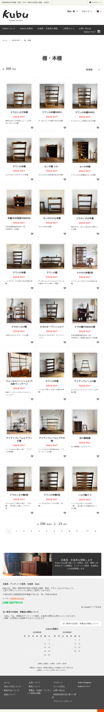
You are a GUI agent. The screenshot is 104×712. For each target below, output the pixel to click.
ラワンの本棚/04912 (85, 111)
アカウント (96, 2)
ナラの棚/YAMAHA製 (84, 325)
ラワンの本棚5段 (52, 494)
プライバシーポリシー (61, 697)
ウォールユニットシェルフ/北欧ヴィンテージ (19, 381)
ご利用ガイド (68, 28)
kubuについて (9, 28)
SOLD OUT (16, 40)
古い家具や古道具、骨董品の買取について (81, 622)
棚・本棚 (27, 40)
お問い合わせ (85, 28)
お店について (33, 681)
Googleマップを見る (92, 606)
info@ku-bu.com (17, 597)
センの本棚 (84, 165)
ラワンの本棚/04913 (52, 111)
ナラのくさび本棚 (19, 111)
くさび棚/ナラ (85, 494)
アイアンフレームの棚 (85, 380)
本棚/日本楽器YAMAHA (19, 217)
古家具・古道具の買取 (48, 28)
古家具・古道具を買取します (76, 558)
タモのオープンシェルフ (52, 325)
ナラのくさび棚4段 (19, 494)
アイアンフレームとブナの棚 (52, 438)
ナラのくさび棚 (19, 325)
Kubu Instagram (83, 681)
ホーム (5, 40)
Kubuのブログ (90, 32)
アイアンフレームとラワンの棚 (19, 438)
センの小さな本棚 (52, 217)
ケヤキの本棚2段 (85, 271)
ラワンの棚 (51, 271)
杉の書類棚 (84, 437)
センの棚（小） (51, 165)
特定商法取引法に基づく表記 (64, 693)
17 (88, 530)
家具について (33, 685)
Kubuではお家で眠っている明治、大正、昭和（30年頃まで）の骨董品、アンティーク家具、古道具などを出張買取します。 (76, 564)
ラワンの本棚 (19, 165)
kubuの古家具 (26, 28)
